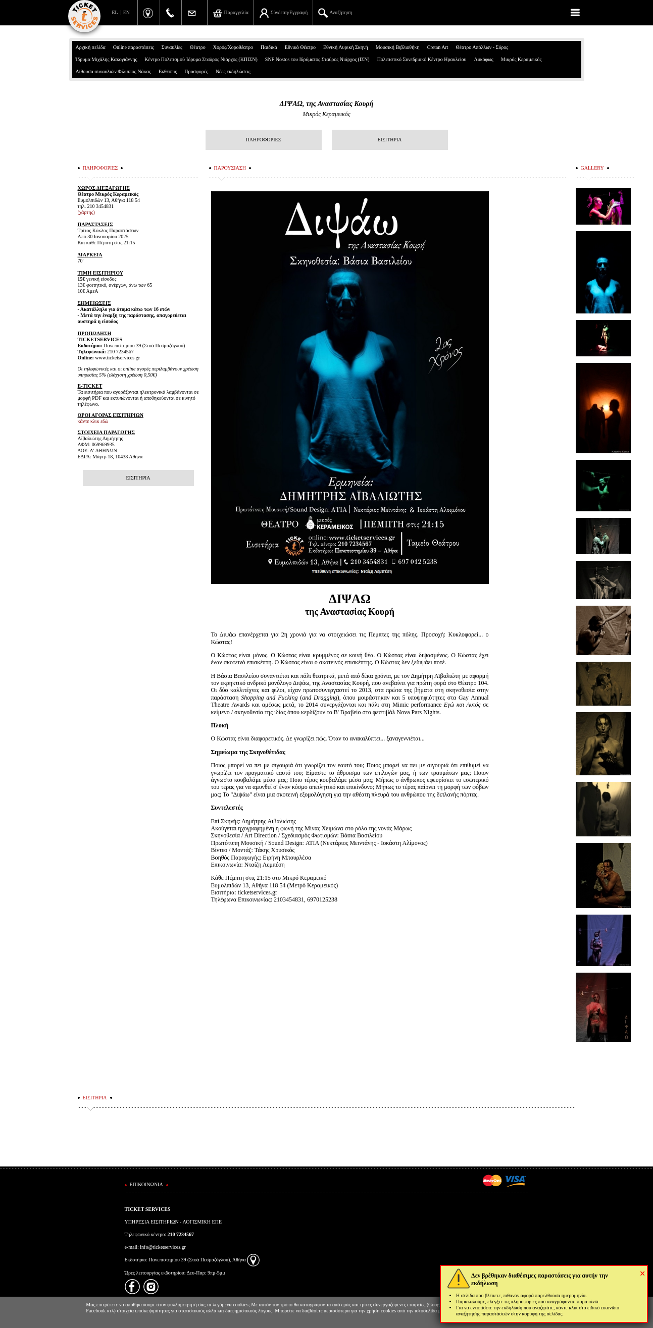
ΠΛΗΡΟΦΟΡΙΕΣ (263, 139)
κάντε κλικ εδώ (93, 421)
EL (115, 12)
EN (126, 12)
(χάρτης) (86, 212)
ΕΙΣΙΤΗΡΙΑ (389, 139)
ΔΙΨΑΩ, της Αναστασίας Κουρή (326, 104)
